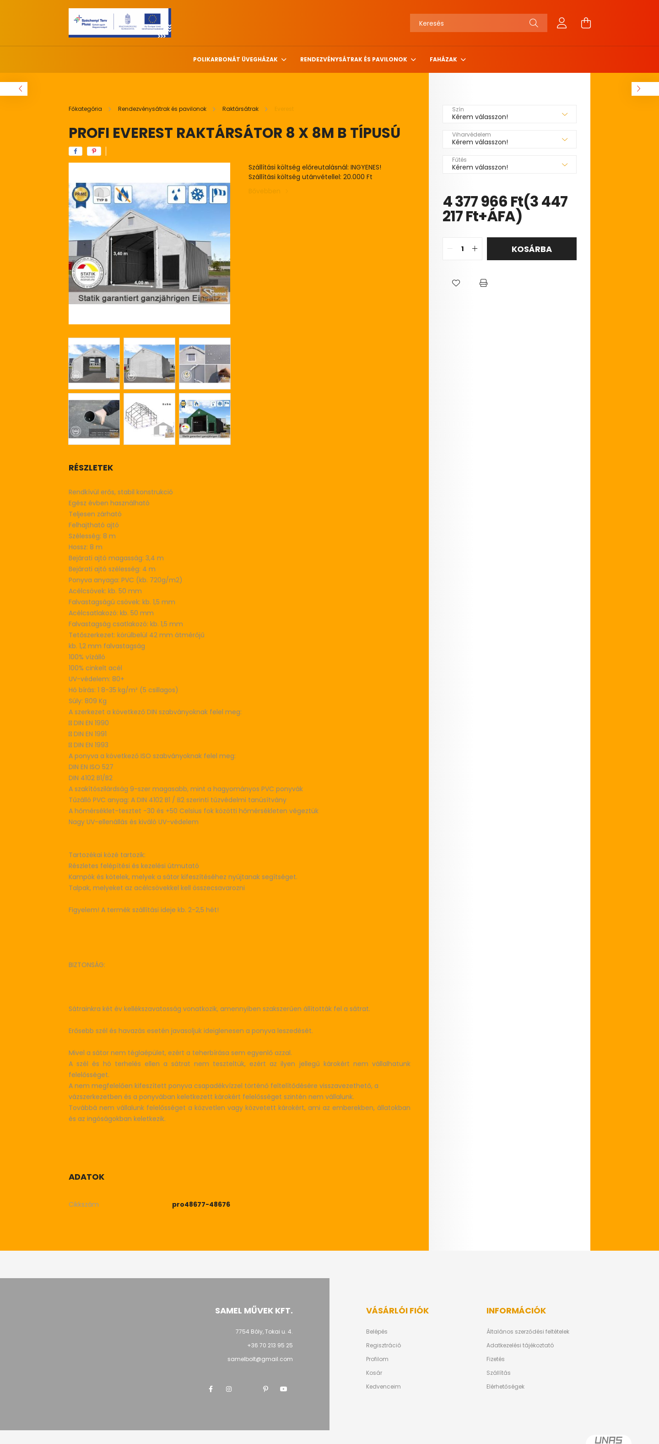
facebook (210, 1389)
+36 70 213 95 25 (270, 1345)
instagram (229, 1389)
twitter (247, 1389)
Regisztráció (383, 1345)
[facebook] (75, 151)
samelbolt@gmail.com (260, 1359)
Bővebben (264, 191)
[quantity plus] (475, 249)
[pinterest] (94, 151)
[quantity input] (462, 249)
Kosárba (532, 249)
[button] (456, 283)
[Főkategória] (86, 109)
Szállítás (498, 1373)
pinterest (265, 1389)
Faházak (444, 59)
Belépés (377, 1332)
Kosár (374, 1373)
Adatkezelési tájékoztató (520, 1345)
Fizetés (495, 1359)
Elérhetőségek (505, 1387)
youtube (284, 1389)
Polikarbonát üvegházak (236, 59)
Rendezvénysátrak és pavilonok (354, 59)
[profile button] (562, 23)
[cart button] (586, 23)
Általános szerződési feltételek (527, 1332)
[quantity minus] (450, 249)
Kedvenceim (383, 1387)
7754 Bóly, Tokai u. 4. (264, 1331)
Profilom (377, 1359)
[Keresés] (478, 23)
